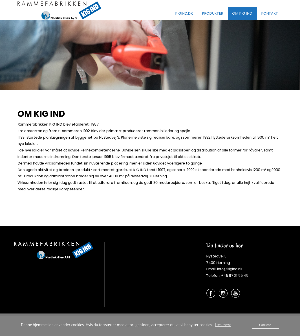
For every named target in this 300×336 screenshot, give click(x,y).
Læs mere (223, 324)
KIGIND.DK (184, 13)
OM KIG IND (242, 13)
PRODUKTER (212, 13)
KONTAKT (269, 13)
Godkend (265, 325)
